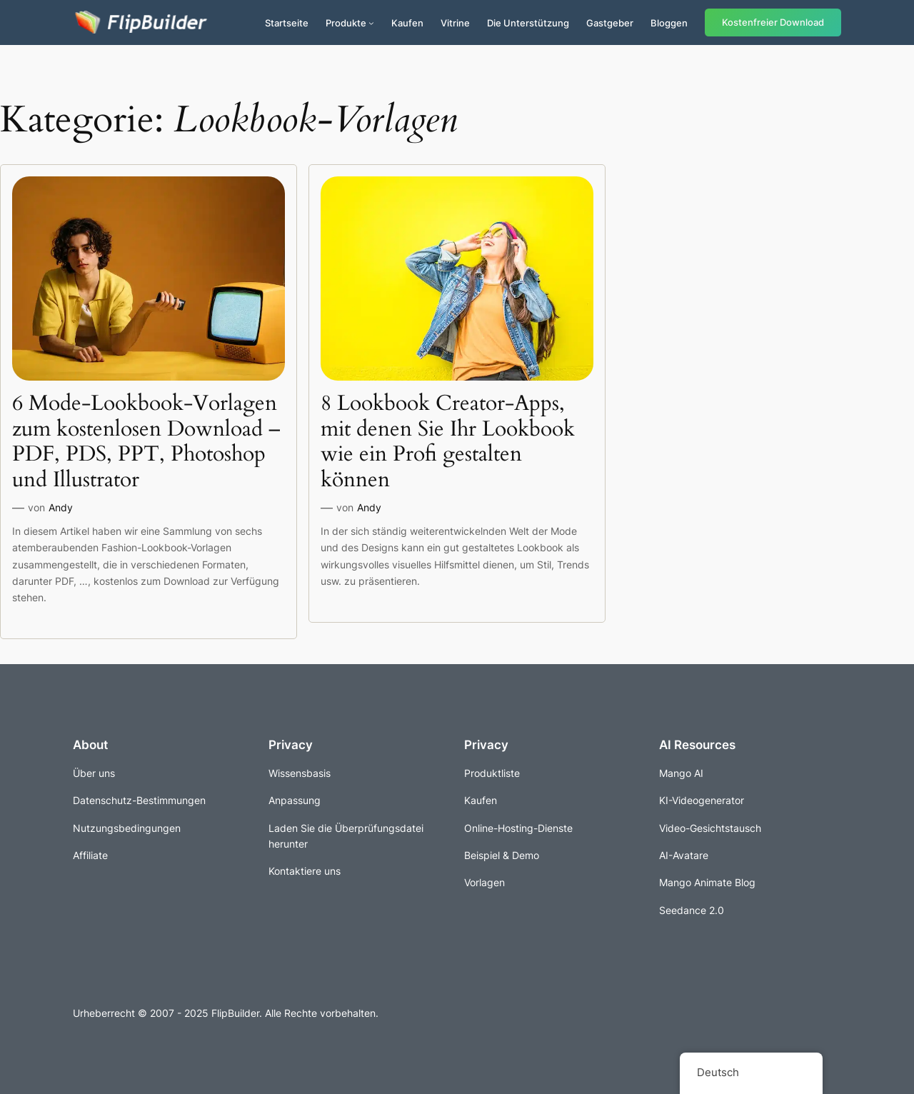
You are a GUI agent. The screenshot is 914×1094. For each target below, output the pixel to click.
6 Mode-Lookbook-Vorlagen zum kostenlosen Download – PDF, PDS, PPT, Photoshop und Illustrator (146, 442)
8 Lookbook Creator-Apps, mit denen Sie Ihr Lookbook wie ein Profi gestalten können (448, 442)
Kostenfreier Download (773, 22)
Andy (61, 507)
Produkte (346, 23)
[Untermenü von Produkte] (371, 23)
